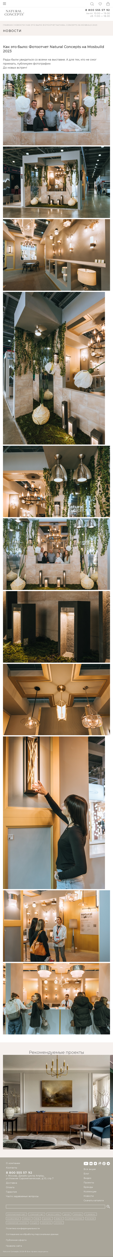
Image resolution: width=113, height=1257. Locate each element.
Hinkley (27, 1218)
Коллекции (90, 1191)
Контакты (11, 1167)
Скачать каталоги (94, 1200)
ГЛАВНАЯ (8, 25)
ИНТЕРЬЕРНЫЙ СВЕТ (16, 1214)
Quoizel (47, 1218)
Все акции (90, 1169)
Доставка (11, 1183)
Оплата (10, 1187)
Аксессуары (54, 1214)
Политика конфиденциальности (23, 1228)
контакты (46, 1222)
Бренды (88, 1187)
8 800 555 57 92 (97, 10)
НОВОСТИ (19, 25)
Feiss (37, 1218)
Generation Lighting (17, 1222)
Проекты (89, 1182)
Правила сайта (14, 1246)
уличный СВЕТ (37, 1214)
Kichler (90, 1218)
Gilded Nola (13, 1218)
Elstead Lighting (74, 1218)
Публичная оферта (16, 1240)
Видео (87, 1178)
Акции (34, 1222)
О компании (13, 1163)
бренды (78, 1214)
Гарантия (11, 1192)
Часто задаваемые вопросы (22, 1196)
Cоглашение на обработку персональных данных (32, 1234)
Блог (86, 1173)
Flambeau (90, 1214)
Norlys (59, 1218)
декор (67, 1214)
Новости (89, 1196)
